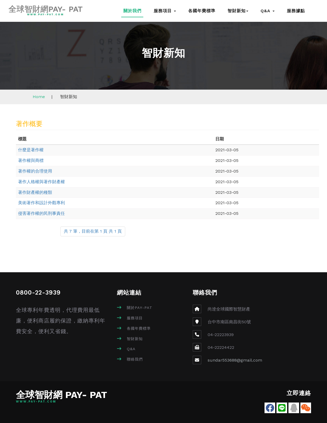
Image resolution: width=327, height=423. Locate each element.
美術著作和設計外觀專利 (41, 202)
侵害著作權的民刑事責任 (41, 213)
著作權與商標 (31, 160)
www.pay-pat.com (45, 14)
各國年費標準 (201, 10)
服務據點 (296, 10)
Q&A (268, 10)
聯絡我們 (135, 359)
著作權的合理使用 (35, 171)
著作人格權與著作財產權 (41, 181)
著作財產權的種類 (35, 192)
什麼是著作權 (31, 149)
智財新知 (238, 10)
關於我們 (132, 10)
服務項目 (165, 10)
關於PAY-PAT (139, 307)
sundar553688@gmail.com (235, 360)
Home (39, 96)
